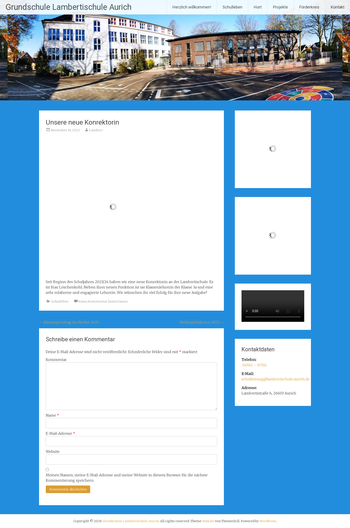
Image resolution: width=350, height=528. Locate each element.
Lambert (96, 130)
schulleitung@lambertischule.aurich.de (276, 379)
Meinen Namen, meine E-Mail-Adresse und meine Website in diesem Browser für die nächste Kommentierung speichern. (127, 478)
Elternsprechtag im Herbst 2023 (69, 322)
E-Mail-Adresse (60, 433)
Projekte (280, 7)
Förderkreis (309, 7)
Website (53, 451)
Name (52, 415)
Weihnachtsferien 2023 (201, 322)
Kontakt (337, 7)
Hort (258, 7)
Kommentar (56, 359)
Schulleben (232, 7)
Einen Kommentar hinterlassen (103, 301)
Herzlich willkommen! (192, 7)
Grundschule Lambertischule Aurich (68, 7)
